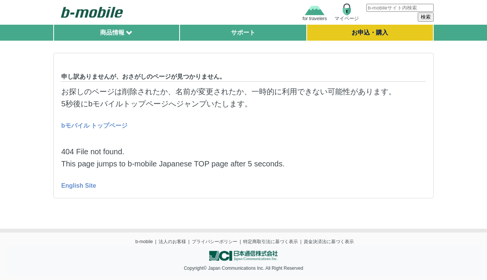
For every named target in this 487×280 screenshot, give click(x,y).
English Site (78, 185)
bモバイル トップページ (94, 125)
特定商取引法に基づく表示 (270, 241)
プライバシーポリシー (214, 241)
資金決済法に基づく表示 (329, 241)
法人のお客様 (172, 241)
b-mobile (144, 241)
